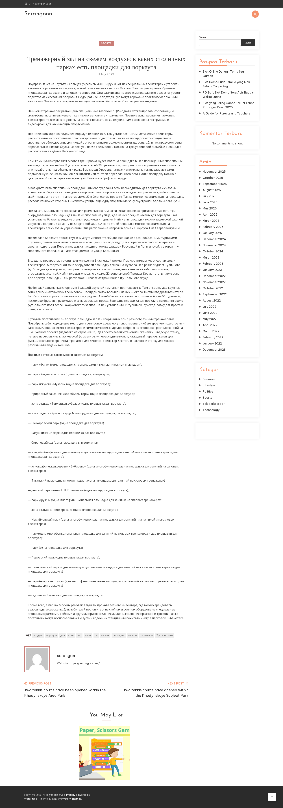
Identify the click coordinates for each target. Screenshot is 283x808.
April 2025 (210, 214)
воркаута (51, 635)
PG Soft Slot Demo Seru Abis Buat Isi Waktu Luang (228, 95)
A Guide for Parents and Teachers (226, 113)
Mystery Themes (71, 798)
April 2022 (210, 325)
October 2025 (213, 177)
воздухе (38, 635)
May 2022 (210, 319)
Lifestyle (209, 385)
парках (105, 635)
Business (209, 379)
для (62, 635)
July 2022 (209, 306)
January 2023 (212, 270)
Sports (106, 43)
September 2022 (215, 294)
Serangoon (38, 14)
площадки (119, 635)
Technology (211, 410)
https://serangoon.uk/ (84, 663)
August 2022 (212, 300)
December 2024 (214, 239)
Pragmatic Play (227, 433)
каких (88, 635)
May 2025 (210, 208)
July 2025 (209, 196)
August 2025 (212, 190)
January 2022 (212, 343)
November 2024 (214, 245)
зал (79, 635)
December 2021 (214, 349)
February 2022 (213, 337)
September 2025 (215, 184)
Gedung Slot (227, 428)
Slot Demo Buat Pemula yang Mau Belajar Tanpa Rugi (226, 84)
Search (203, 37)
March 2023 (211, 257)
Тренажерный (164, 635)
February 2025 (213, 227)
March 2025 (211, 220)
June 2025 (210, 202)
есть (71, 635)
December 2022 (214, 276)
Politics (208, 391)
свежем (132, 635)
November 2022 (214, 282)
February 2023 (213, 263)
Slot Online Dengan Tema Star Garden (224, 74)
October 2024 (213, 251)
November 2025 (214, 171)
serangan (66, 655)
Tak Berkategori (214, 404)
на (96, 635)
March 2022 (211, 331)
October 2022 (213, 288)
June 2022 (210, 313)
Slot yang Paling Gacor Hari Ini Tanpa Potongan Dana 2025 (228, 105)
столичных (146, 635)
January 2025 (212, 233)
